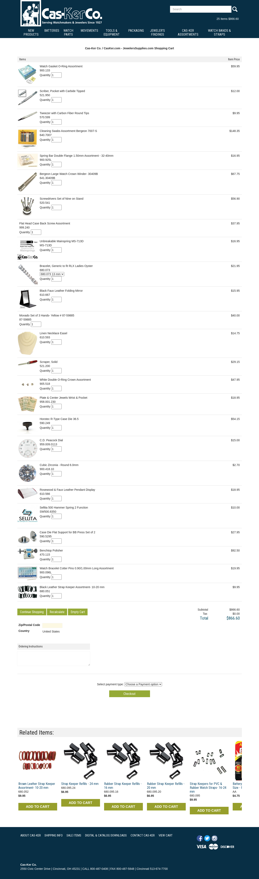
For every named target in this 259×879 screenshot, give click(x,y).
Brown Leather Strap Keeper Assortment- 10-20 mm (36, 786)
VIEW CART (165, 835)
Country (24, 631)
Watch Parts (68, 32)
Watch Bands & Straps (219, 32)
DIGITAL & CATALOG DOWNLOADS (106, 835)
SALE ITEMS (74, 835)
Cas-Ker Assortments (188, 32)
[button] (31, 612)
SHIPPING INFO (53, 835)
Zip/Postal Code (29, 625)
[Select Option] (52, 274)
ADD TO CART (37, 807)
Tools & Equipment (111, 32)
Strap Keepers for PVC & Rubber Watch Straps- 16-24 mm (208, 787)
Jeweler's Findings (157, 32)
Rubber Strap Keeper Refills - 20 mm (166, 786)
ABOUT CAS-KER (30, 835)
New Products (31, 32)
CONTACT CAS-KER (143, 835)
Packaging (136, 31)
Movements (89, 31)
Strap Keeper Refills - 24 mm (80, 784)
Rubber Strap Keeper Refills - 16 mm (123, 786)
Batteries (51, 31)
